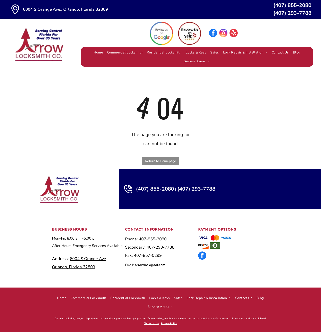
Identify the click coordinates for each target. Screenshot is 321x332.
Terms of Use (151, 323)
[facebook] (213, 33)
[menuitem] (98, 52)
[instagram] (223, 33)
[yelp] (233, 33)
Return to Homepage (160, 161)
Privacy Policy (169, 323)
